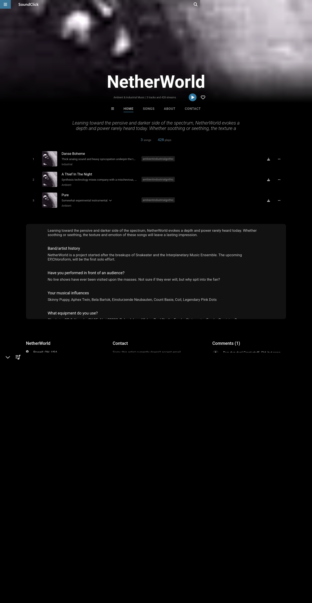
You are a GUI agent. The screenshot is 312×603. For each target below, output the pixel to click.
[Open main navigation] (5, 4)
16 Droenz (138, 510)
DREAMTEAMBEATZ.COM (106, 510)
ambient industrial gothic (45, 431)
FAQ (18, 577)
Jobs (59, 577)
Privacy (103, 577)
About (170, 109)
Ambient (65, 183)
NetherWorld (38, 341)
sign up (229, 368)
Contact (193, 109)
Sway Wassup (210, 510)
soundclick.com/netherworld (53, 367)
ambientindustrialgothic (158, 158)
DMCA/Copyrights (80, 577)
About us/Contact (38, 577)
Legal (117, 577)
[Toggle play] (32, 158)
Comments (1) (226, 341)
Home (128, 109)
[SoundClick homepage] (28, 4)
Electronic (40, 356)
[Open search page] (307, 4)
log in (245, 368)
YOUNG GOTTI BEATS (174, 510)
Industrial (66, 164)
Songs (149, 109)
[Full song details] (281, 159)
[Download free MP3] (270, 159)
